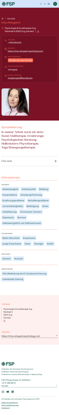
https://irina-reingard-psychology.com (25, 51)
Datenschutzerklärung (9, 402)
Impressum (5, 408)
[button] (41, 3)
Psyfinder (11, 18)
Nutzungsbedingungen (10, 405)
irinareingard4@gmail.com (20, 78)
